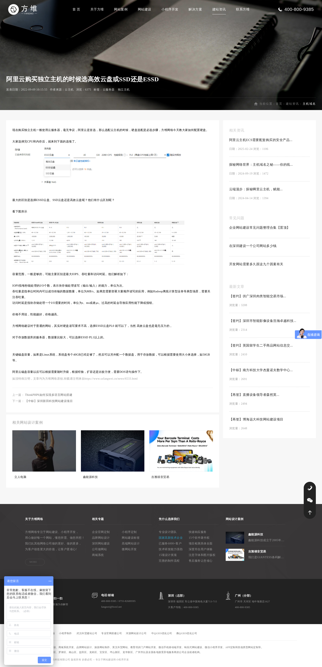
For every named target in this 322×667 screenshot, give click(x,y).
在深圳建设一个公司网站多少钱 (253, 246)
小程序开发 (169, 9)
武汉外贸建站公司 (87, 634)
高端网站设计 (131, 544)
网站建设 (144, 9)
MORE (33, 562)
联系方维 (243, 9)
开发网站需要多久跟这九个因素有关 (256, 265)
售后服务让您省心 (201, 561)
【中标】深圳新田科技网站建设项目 (49, 401)
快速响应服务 (198, 532)
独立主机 (124, 90)
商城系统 (98, 555)
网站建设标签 (131, 538)
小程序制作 (65, 634)
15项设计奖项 (168, 555)
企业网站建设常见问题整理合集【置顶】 (259, 228)
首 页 (76, 9)
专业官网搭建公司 (111, 634)
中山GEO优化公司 (161, 634)
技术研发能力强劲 (171, 550)
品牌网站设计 (101, 538)
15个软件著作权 (199, 538)
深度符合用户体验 (201, 550)
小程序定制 (129, 532)
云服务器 (109, 90)
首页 (279, 104)
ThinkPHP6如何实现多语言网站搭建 (48, 395)
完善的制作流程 (169, 561)
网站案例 (121, 9)
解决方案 (195, 9)
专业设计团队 (168, 532)
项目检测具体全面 (201, 544)
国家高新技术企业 (171, 538)
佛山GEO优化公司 (186, 634)
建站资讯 (219, 9)
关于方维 (97, 9)
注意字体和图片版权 (202, 555)
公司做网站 (99, 550)
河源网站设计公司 (136, 634)
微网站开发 (129, 550)
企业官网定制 (101, 532)
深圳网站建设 (101, 544)
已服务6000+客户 (170, 544)
